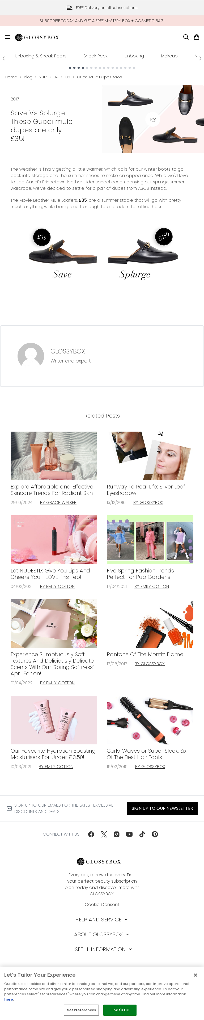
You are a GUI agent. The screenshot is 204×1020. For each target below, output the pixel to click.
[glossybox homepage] (40, 37)
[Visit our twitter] (103, 834)
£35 (83, 200)
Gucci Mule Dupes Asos (99, 77)
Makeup (169, 56)
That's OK (120, 1010)
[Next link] (200, 58)
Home (11, 77)
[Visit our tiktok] (142, 834)
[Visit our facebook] (91, 834)
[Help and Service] (102, 919)
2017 (43, 77)
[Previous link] (3, 58)
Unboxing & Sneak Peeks (40, 56)
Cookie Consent (102, 904)
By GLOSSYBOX (148, 502)
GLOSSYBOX (67, 351)
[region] (102, 993)
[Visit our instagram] (116, 834)
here (8, 999)
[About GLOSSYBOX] (102, 934)
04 (56, 77)
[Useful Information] (102, 949)
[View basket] (196, 37)
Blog (28, 77)
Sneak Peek (95, 56)
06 (67, 77)
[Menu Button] (7, 37)
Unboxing (134, 56)
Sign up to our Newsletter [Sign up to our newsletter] (162, 808)
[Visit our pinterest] (154, 834)
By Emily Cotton (57, 586)
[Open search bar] (186, 37)
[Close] (195, 975)
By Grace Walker (58, 502)
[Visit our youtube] (129, 834)
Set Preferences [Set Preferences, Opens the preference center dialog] (81, 1010)
